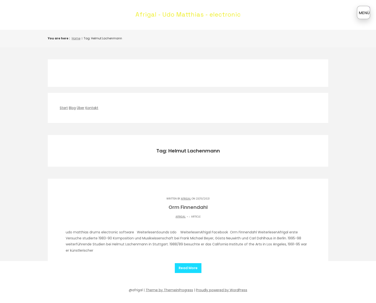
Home (76, 38)
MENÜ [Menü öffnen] (364, 13)
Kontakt (91, 107)
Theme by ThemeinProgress (169, 287)
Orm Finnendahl (188, 207)
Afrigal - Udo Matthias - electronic (188, 14)
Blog (72, 107)
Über (80, 107)
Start (64, 107)
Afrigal (186, 198)
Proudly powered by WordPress (221, 287)
